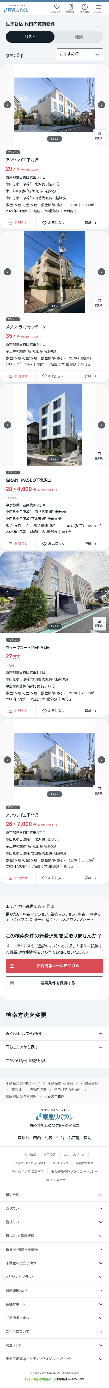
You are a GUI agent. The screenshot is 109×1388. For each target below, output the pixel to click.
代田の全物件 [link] (54, 1096)
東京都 (17, 1090)
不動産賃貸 (89, 1083)
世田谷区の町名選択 (21, 1096)
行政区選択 (38, 1090)
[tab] (30, 37)
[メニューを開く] (98, 8)
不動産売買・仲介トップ (23, 1083)
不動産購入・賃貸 (60, 1083)
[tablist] (54, 37)
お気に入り (54, 223)
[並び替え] (80, 54)
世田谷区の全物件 (67, 1090)
